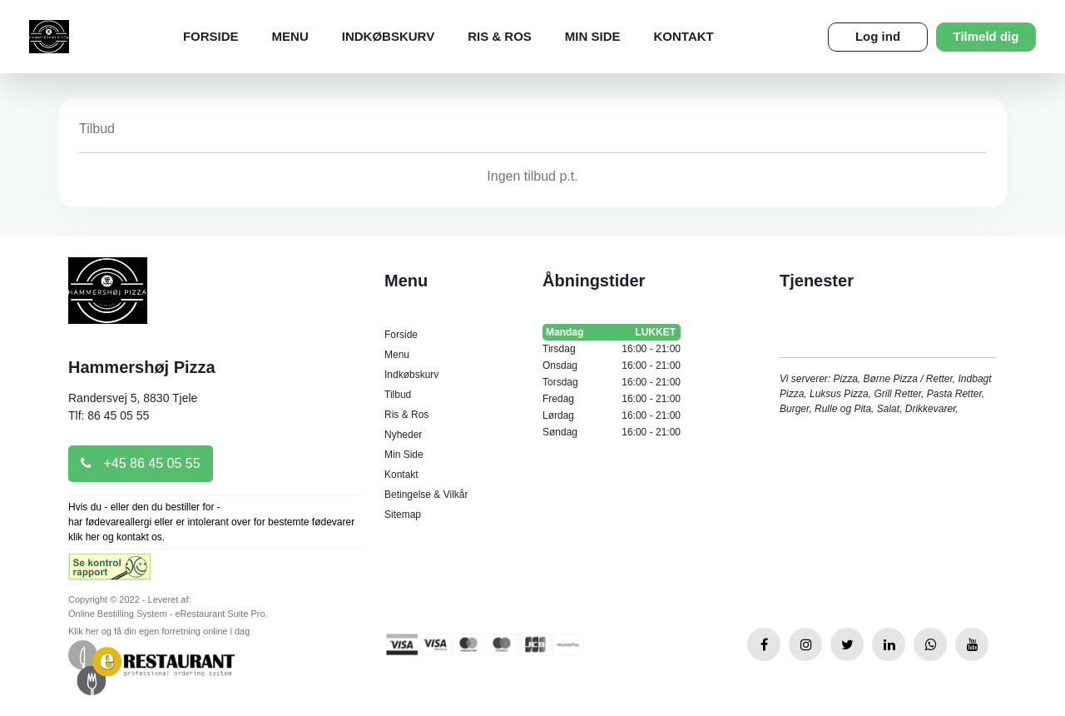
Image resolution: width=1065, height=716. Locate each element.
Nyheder (403, 434)
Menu (290, 36)
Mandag (611, 332)
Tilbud (397, 394)
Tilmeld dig (986, 36)
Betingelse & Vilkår (426, 494)
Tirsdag (611, 349)
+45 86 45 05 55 (141, 463)
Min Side (593, 36)
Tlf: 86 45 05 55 (108, 415)
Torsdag (611, 382)
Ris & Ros (500, 36)
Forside (211, 36)
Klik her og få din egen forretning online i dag (159, 631)
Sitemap (402, 514)
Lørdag (611, 415)
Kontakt (684, 36)
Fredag (611, 398)
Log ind (877, 36)
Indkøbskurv (388, 36)
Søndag (611, 432)
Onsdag (611, 365)
